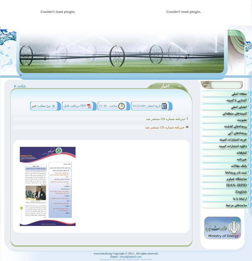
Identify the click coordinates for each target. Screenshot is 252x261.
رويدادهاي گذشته (235, 126)
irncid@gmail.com (130, 256)
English (241, 192)
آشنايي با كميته (236, 100)
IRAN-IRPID (236, 185)
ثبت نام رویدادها (236, 173)
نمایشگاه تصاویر (236, 179)
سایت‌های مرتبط (236, 205)
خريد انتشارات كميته (233, 140)
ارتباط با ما (240, 199)
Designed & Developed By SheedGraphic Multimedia (126, 259)
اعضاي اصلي (239, 107)
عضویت (242, 120)
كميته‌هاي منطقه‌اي (234, 113)
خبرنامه (242, 159)
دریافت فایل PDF (74, 106)
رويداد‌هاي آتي (237, 133)
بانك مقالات (239, 166)
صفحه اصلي (239, 94)
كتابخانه (241, 153)
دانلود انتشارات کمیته (233, 146)
